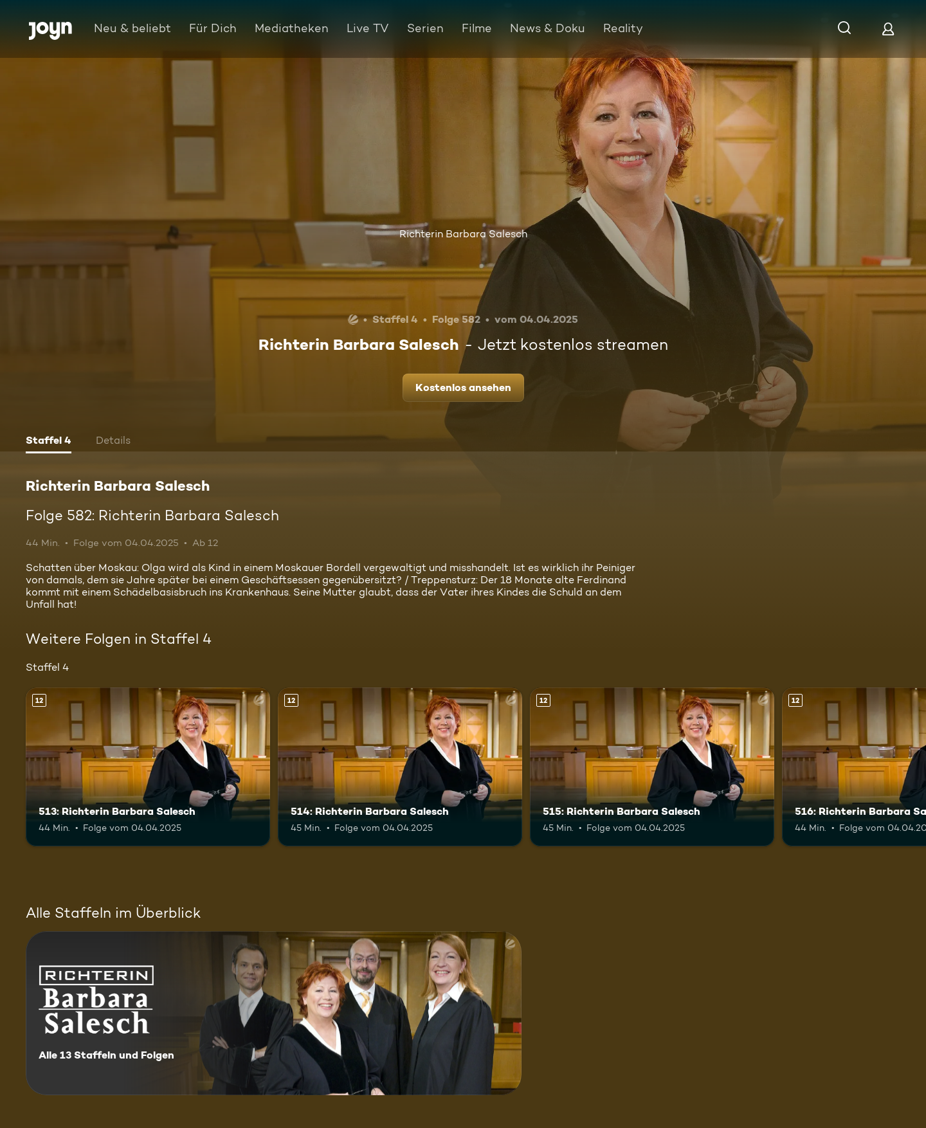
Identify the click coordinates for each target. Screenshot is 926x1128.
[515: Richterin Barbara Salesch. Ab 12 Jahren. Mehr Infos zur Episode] (652, 766)
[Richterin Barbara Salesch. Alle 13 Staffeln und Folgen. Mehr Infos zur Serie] (274, 1013)
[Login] (888, 28)
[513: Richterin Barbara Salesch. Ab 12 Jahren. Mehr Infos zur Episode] (148, 766)
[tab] (48, 441)
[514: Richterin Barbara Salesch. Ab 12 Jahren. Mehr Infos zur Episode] (400, 766)
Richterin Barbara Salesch (463, 234)
